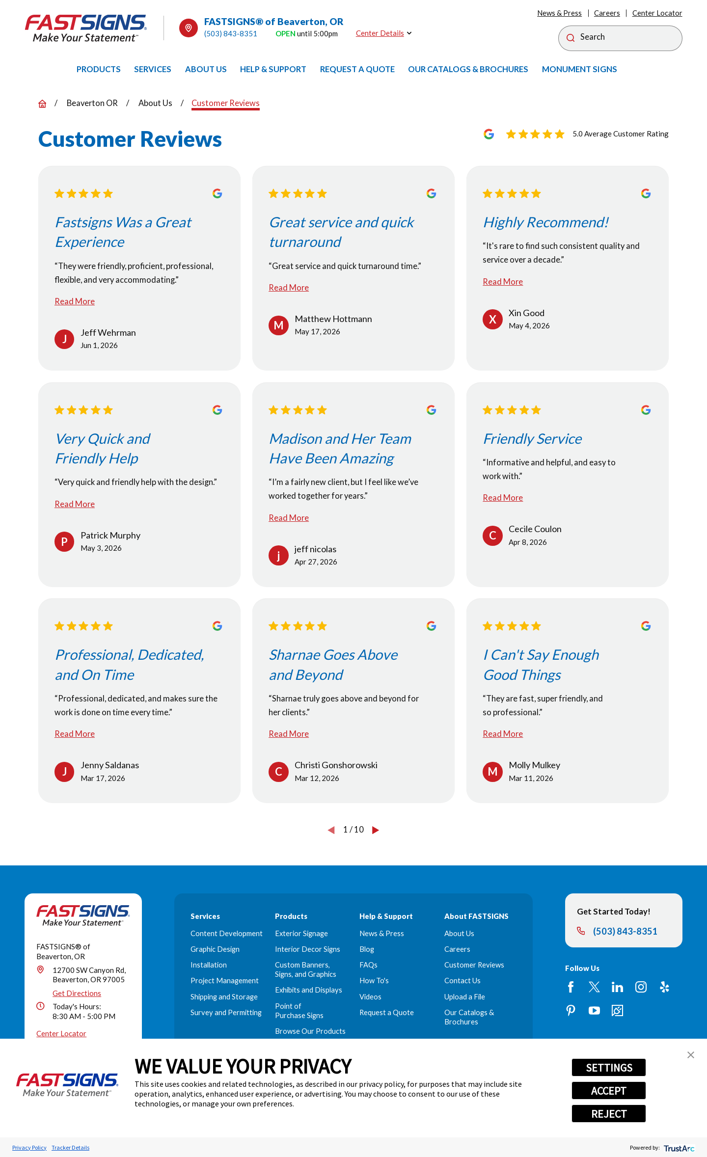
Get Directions (77, 993)
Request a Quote (386, 1012)
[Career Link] (617, 1010)
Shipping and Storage (224, 997)
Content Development (226, 933)
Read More (74, 301)
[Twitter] (594, 987)
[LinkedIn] (617, 987)
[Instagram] (641, 987)
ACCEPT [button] (608, 1091)
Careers (607, 13)
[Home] (86, 28)
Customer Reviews (474, 965)
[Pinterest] (570, 1010)
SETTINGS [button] (609, 1068)
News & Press (559, 13)
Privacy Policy (29, 1147)
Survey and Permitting (226, 1012)
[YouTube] (594, 1010)
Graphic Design (215, 949)
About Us (459, 933)
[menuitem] (99, 69)
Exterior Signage (301, 933)
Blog (366, 949)
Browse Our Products (310, 1031)
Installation (208, 965)
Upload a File (464, 997)
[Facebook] (570, 987)
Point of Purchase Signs (299, 1011)
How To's (374, 980)
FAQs (368, 965)
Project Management (224, 980)
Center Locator (657, 13)
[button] (691, 1055)
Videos (370, 997)
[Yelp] (664, 987)
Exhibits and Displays (308, 990)
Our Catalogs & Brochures (469, 1017)
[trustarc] (678, 1147)
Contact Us (462, 980)
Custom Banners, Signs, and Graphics (305, 969)
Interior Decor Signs (307, 949)
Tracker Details (70, 1147)
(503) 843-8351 (230, 33)
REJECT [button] (609, 1114)
